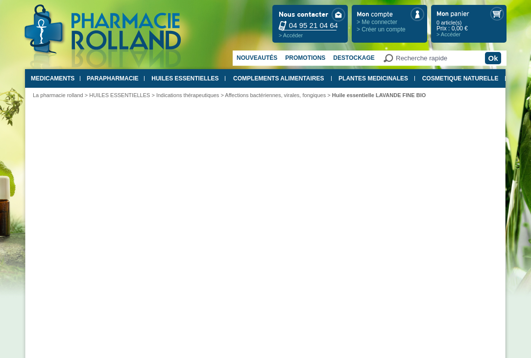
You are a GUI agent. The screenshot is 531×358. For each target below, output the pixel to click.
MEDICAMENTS (52, 78)
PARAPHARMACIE (113, 78)
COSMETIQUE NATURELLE (460, 78)
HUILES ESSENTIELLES (184, 78)
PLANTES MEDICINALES (373, 78)
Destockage (353, 57)
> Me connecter (377, 22)
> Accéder (291, 35)
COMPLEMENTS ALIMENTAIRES (278, 78)
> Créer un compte (381, 29)
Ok (493, 58)
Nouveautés (257, 57)
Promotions (305, 57)
